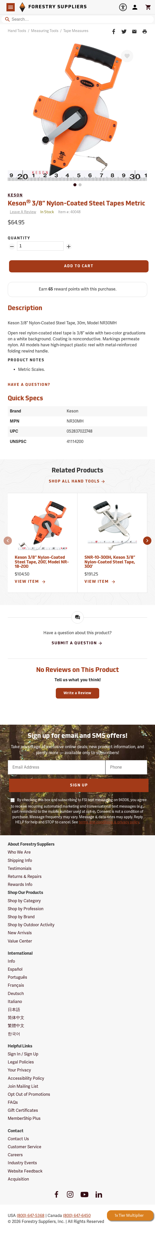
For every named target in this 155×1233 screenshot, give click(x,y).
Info (11, 961)
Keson (15, 195)
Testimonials (20, 868)
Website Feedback (25, 1171)
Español (15, 969)
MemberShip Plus (24, 1118)
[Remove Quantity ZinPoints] (12, 246)
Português (17, 977)
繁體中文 (16, 1025)
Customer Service (24, 1147)
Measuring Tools (44, 31)
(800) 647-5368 (30, 1215)
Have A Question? (29, 385)
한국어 (14, 1034)
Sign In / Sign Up (23, 1054)
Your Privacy (19, 1070)
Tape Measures (75, 31)
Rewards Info (20, 884)
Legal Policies (21, 1062)
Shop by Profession (25, 909)
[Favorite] (127, 56)
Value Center (20, 941)
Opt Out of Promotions (29, 1094)
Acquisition (18, 1179)
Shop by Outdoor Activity (31, 925)
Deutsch (16, 993)
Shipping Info (20, 860)
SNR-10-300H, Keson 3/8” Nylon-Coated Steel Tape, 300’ (109, 562)
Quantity (19, 238)
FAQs (13, 1102)
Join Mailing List (23, 1086)
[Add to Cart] (79, 266)
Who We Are (19, 852)
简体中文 (16, 1017)
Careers (15, 1155)
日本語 (14, 1009)
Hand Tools (17, 31)
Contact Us (18, 1139)
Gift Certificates (23, 1110)
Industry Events (22, 1163)
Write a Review (77, 693)
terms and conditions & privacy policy (109, 822)
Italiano (15, 1001)
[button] (8, 541)
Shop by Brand (21, 917)
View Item (30, 581)
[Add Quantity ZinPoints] (69, 246)
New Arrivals (20, 933)
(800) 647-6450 (77, 1215)
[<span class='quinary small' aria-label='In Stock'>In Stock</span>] (47, 212)
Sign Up (79, 785)
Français (16, 985)
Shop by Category (24, 900)
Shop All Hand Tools (77, 481)
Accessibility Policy (26, 1078)
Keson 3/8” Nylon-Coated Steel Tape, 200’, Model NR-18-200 (42, 562)
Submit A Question (77, 643)
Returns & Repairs (25, 876)
